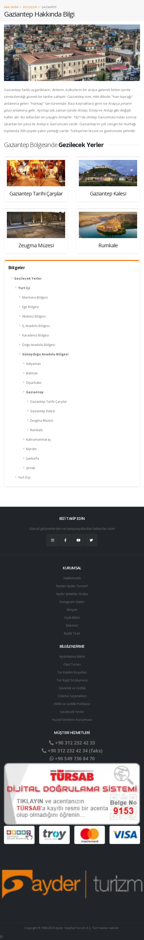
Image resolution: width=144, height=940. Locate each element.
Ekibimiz (72, 625)
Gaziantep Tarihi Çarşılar (48, 401)
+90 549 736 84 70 (72, 758)
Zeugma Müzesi (41, 420)
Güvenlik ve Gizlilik (72, 688)
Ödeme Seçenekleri (72, 696)
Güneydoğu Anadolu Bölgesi (45, 354)
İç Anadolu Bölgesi (36, 326)
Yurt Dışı (24, 477)
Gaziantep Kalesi (42, 411)
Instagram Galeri (72, 602)
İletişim (72, 609)
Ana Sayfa (11, 7)
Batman (32, 373)
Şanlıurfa (32, 458)
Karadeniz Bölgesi (35, 335)
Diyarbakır (34, 382)
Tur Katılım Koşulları (72, 672)
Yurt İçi (24, 288)
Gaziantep (35, 392)
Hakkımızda (72, 578)
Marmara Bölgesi (35, 297)
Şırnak (30, 468)
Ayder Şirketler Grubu (72, 594)
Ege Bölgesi (30, 307)
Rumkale (36, 430)
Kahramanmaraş (38, 439)
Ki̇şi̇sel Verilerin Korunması (72, 719)
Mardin (31, 449)
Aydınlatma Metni (72, 656)
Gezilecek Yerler (27, 278)
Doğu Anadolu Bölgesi (38, 345)
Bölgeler (30, 7)
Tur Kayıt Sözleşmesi (72, 680)
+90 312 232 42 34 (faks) (72, 750)
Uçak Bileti (72, 617)
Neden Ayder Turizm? (72, 586)
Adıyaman (33, 363)
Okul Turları (72, 664)
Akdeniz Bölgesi (34, 316)
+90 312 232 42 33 (72, 743)
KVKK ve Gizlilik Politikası (72, 704)
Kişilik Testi (72, 633)
